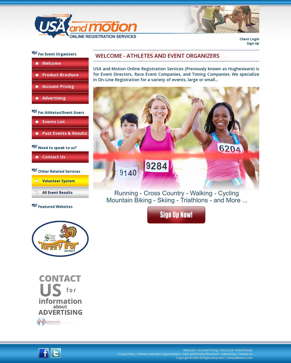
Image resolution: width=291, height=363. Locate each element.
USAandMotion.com (239, 358)
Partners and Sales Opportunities (159, 354)
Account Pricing (208, 350)
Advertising (228, 354)
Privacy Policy (126, 354)
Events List (226, 350)
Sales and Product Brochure (201, 354)
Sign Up (253, 43)
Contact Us (245, 354)
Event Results (244, 350)
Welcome (189, 350)
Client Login (249, 39)
